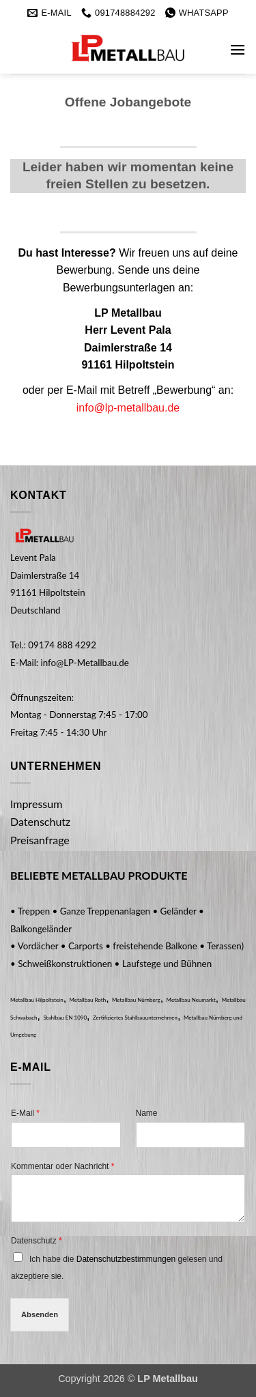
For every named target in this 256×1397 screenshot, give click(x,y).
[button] (237, 49)
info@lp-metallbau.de (128, 408)
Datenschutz (36, 1240)
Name (147, 1113)
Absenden (39, 1314)
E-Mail (25, 1113)
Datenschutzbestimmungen (125, 1259)
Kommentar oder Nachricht (62, 1166)
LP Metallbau (167, 1378)
